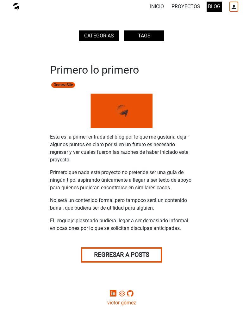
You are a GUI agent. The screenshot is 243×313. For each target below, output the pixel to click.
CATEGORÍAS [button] (99, 36)
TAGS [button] (144, 36)
